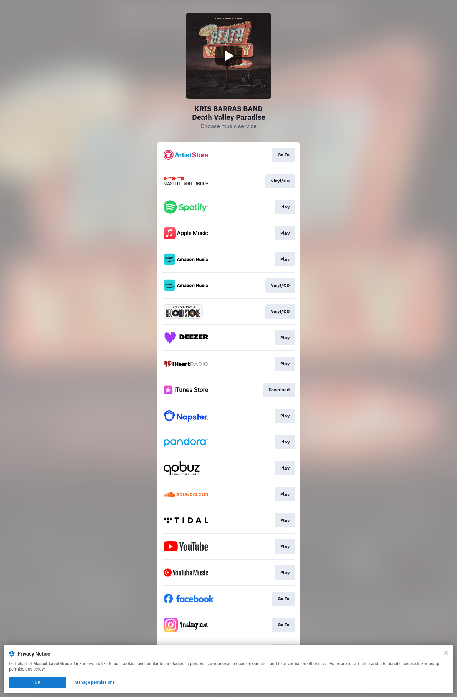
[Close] (446, 652)
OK (37, 682)
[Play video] (228, 56)
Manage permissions (95, 682)
